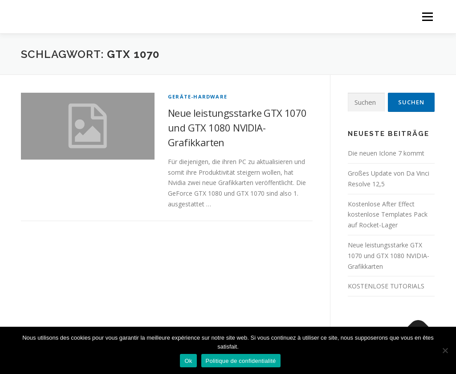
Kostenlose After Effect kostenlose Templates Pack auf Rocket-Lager (388, 215)
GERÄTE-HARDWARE (197, 96)
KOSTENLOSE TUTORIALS (386, 286)
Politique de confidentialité (241, 361)
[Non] (444, 350)
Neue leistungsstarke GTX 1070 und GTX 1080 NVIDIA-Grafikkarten (237, 127)
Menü (427, 16)
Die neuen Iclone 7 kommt (386, 153)
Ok (188, 361)
